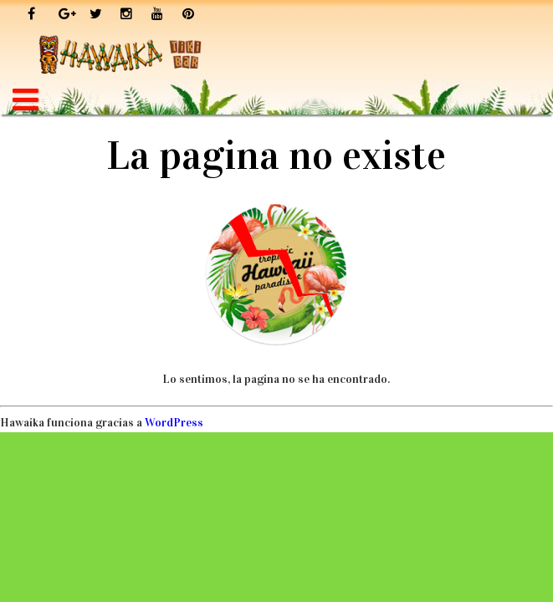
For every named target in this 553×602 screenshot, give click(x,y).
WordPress (174, 423)
